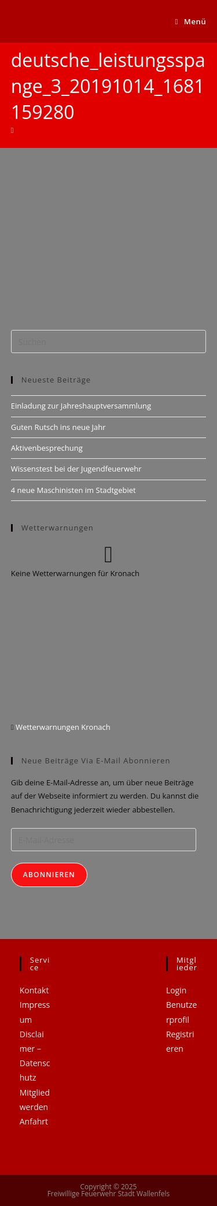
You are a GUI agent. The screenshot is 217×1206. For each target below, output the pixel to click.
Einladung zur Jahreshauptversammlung (81, 405)
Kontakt (34, 990)
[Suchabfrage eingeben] (109, 341)
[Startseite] (12, 130)
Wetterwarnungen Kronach (62, 727)
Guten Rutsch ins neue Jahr (58, 427)
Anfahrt (34, 1121)
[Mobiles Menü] (191, 21)
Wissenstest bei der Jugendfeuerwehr (76, 468)
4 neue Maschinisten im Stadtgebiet (73, 490)
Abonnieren (49, 875)
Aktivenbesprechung (47, 448)
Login (176, 990)
